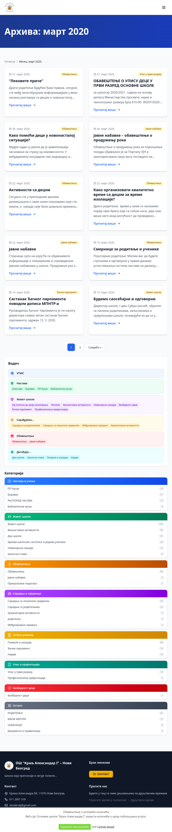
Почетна (9, 61)
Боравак (30, 388)
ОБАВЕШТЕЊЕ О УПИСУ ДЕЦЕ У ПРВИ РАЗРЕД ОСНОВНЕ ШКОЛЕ (124, 83)
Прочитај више (22, 105)
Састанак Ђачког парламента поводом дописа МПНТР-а (37, 301)
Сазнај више (105, 826)
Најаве (74, 457)
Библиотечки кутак (61, 388)
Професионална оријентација (51, 409)
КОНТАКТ (101, 774)
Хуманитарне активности (125, 425)
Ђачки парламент (67, 292)
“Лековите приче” (26, 80)
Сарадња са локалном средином (61, 425)
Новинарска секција (105, 404)
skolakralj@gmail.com (22, 805)
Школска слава (35, 457)
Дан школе (18, 457)
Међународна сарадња (95, 425)
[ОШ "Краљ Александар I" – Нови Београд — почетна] (9, 7)
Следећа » (95, 347)
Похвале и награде (57, 457)
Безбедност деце (128, 404)
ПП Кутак (43, 388)
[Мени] (164, 7)
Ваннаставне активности (77, 404)
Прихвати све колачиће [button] (75, 826)
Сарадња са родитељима (26, 425)
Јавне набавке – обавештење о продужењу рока (123, 137)
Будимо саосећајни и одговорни (125, 298)
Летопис (55, 404)
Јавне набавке (153, 128)
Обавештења (69, 74)
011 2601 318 (17, 799)
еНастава (17, 388)
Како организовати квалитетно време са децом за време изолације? (124, 194)
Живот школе (153, 292)
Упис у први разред (150, 74)
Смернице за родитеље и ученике (126, 249)
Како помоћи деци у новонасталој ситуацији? (42, 137)
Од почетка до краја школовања (30, 404)
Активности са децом (29, 189)
